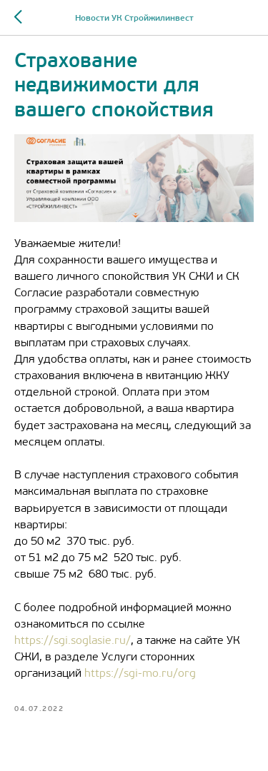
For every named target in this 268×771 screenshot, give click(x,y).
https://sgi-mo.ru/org (140, 674)
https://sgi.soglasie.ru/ (72, 641)
